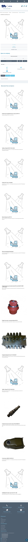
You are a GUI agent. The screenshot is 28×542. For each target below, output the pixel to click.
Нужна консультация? (14, 56)
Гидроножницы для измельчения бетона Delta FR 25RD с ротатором (12, 286)
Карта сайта (2, 522)
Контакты (12, 75)
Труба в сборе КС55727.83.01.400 (8, 148)
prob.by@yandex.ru (4, 538)
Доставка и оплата (3, 519)
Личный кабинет (3, 525)
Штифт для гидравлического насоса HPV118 (10, 113)
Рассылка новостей (3, 529)
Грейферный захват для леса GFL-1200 (9, 492)
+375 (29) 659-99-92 (4, 534)
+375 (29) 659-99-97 (4, 535)
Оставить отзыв (14, 49)
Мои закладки (3, 528)
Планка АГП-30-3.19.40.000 (7, 182)
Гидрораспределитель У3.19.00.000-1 (9, 354)
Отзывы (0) (7, 75)
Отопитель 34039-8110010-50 (7, 458)
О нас (1, 518)
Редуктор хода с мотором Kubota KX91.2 (10, 320)
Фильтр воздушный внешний (7, 251)
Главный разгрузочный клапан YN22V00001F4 (11, 423)
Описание (2, 75)
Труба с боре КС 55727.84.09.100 (8, 389)
